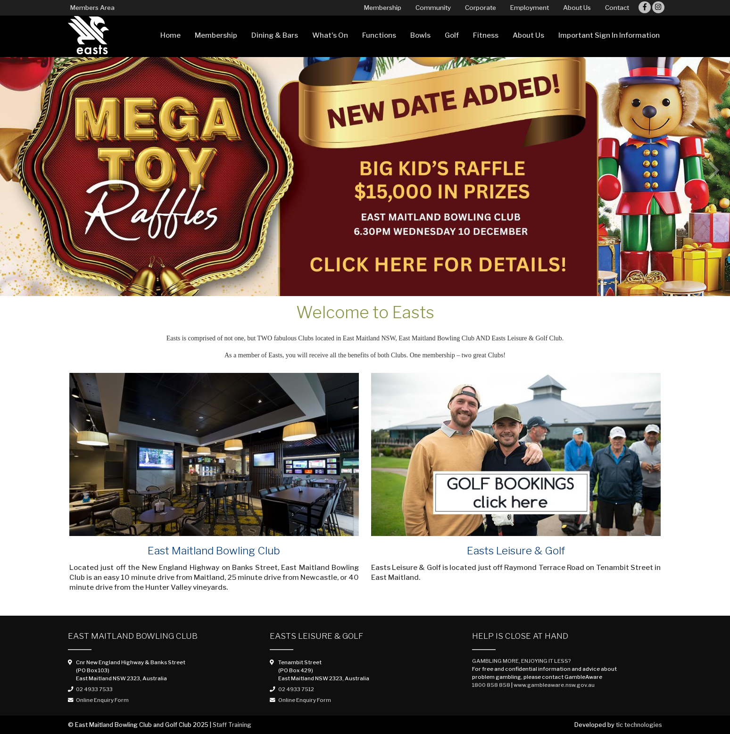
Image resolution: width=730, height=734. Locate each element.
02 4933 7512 (296, 689)
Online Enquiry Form (102, 700)
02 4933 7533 (94, 689)
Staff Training (232, 724)
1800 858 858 (491, 685)
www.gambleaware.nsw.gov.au (554, 685)
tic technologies (639, 724)
